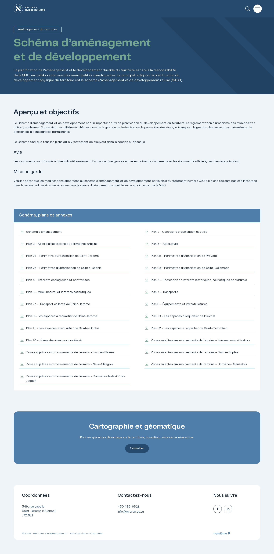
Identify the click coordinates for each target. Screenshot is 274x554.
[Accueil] (29, 8)
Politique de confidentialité (86, 534)
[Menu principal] (257, 9)
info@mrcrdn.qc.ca (131, 512)
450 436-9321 (128, 507)
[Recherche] (247, 8)
